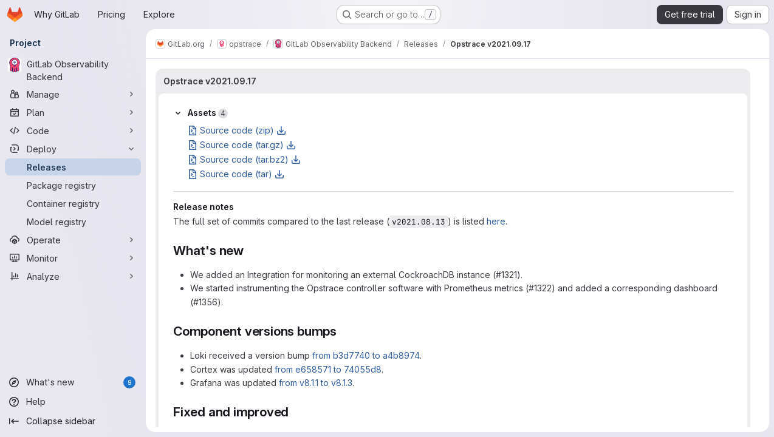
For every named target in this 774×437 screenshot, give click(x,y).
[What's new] (73, 382)
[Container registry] (73, 203)
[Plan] (73, 112)
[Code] (73, 130)
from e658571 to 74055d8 (328, 369)
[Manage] (73, 94)
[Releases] (73, 166)
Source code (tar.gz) (242, 145)
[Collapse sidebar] (73, 421)
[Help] (73, 401)
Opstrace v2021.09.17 (209, 81)
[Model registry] (73, 221)
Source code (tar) (236, 174)
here (496, 221)
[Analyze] (73, 276)
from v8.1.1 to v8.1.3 (315, 383)
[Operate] (73, 239)
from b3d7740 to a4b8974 (366, 355)
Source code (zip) (237, 130)
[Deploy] (73, 148)
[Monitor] (73, 257)
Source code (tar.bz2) (244, 159)
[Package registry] (73, 185)
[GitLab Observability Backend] (73, 70)
